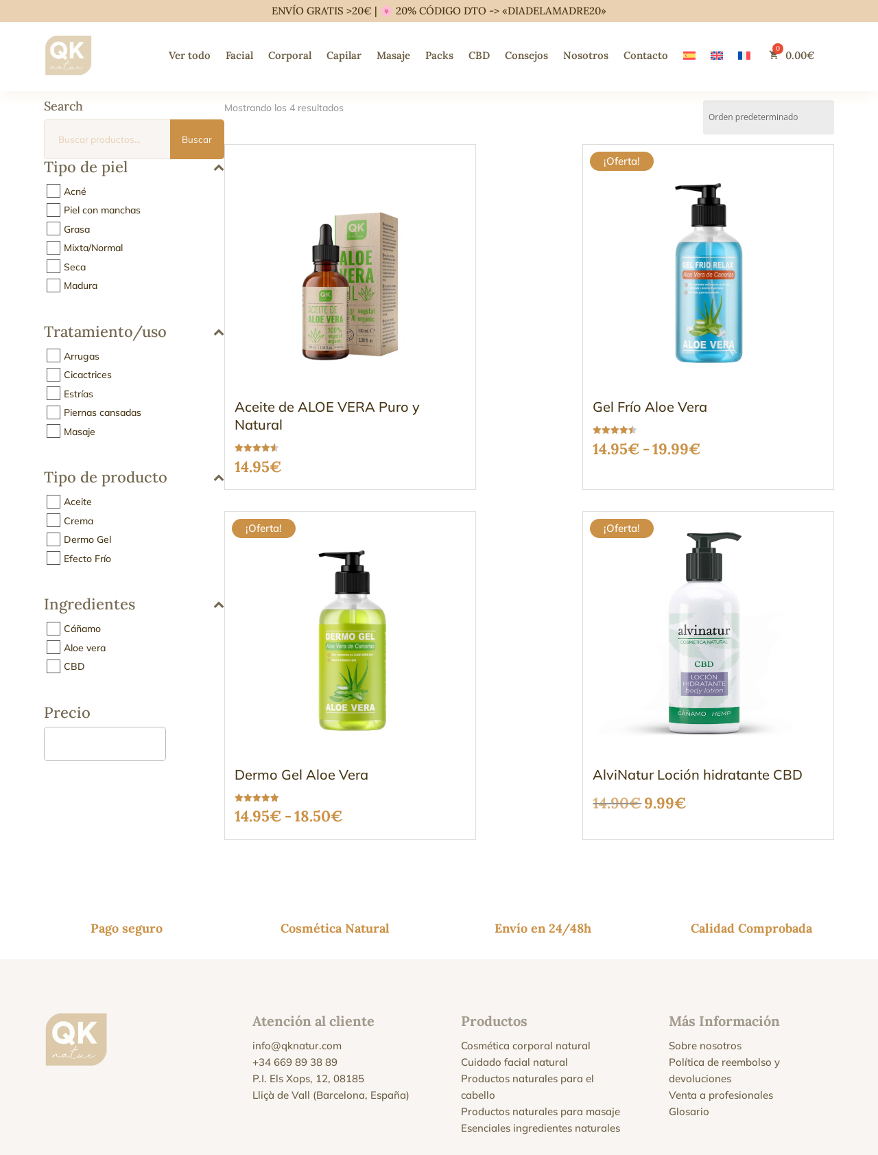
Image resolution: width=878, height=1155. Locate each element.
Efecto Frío (87, 558)
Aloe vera (85, 647)
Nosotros (585, 55)
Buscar (197, 139)
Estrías (78, 393)
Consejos (526, 55)
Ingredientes (134, 605)
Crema (78, 520)
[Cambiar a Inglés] (717, 55)
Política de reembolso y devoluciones (652, 1095)
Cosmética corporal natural (526, 949)
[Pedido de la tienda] (768, 117)
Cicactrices (88, 375)
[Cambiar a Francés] (744, 55)
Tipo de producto (134, 478)
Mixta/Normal (93, 248)
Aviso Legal (266, 1095)
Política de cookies (412, 1095)
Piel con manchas (102, 210)
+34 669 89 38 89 (294, 965)
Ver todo (190, 55)
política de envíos (656, 1115)
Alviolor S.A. (320, 1128)
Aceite (78, 501)
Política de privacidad (332, 1095)
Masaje (393, 55)
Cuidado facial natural (514, 965)
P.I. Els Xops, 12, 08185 (308, 982)
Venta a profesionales (721, 998)
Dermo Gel (87, 539)
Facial (239, 55)
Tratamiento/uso (134, 332)
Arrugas (81, 355)
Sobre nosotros (705, 949)
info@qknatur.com (297, 949)
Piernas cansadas (102, 412)
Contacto (646, 55)
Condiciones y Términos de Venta (515, 1095)
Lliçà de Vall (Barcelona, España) (331, 998)
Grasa (77, 228)
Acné (75, 191)
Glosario (689, 1015)
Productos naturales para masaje (540, 1015)
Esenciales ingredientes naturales (540, 1031)
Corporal (289, 55)
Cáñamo (82, 628)
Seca (75, 266)
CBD (479, 55)
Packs (439, 55)
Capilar (344, 55)
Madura (80, 285)
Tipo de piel (134, 167)
